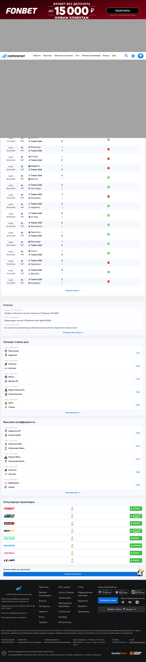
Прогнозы (47, 56)
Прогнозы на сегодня (63, 56)
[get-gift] (133, 56)
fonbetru (73, 331)
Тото (77, 56)
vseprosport (13, 56)
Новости (37, 56)
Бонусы (106, 56)
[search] (126, 55)
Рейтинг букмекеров (91, 56)
